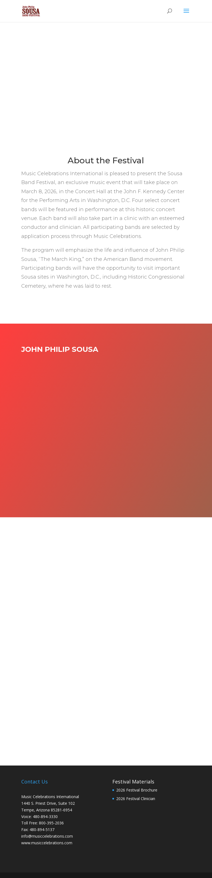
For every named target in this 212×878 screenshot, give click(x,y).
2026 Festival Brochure (136, 790)
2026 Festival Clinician (135, 798)
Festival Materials (133, 781)
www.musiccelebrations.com (46, 842)
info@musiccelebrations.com (47, 836)
